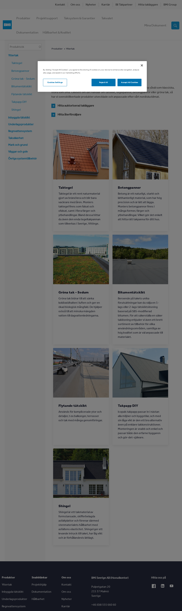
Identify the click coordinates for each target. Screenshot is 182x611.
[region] (92, 76)
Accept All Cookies (129, 82)
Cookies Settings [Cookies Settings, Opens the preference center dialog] (55, 82)
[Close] (142, 65)
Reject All (103, 82)
